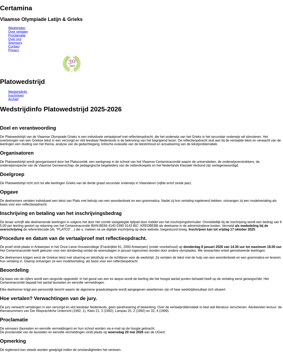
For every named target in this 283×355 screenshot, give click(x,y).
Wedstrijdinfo (17, 92)
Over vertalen (18, 31)
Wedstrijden (16, 28)
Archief (13, 99)
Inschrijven (16, 95)
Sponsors (15, 43)
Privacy (13, 50)
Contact (13, 46)
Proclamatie (16, 35)
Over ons (15, 39)
